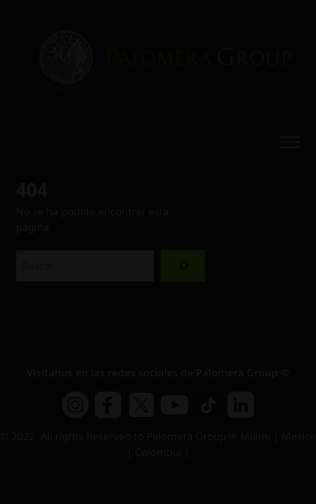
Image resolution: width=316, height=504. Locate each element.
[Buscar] (183, 265)
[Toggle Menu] (290, 142)
